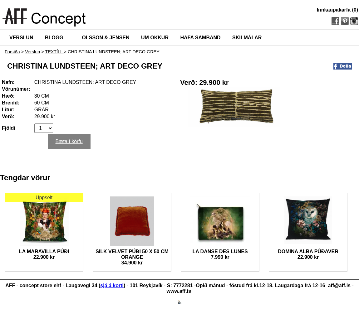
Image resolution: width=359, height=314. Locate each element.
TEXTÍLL (54, 51)
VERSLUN (21, 37)
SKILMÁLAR (247, 37)
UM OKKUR (155, 37)
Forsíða (12, 51)
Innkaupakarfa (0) (337, 9)
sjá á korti (112, 285)
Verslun (32, 51)
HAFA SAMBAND (200, 37)
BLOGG (54, 37)
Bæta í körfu (69, 141)
